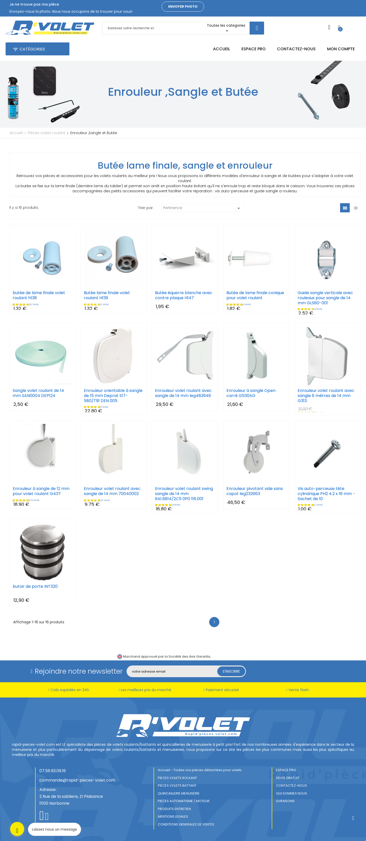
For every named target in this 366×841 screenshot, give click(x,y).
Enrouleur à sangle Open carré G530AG (251, 393)
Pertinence (202, 208)
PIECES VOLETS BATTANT (177, 785)
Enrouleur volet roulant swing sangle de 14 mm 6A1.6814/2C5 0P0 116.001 (184, 493)
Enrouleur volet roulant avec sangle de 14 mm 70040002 (112, 491)
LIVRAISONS (285, 801)
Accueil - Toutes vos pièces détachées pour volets (200, 770)
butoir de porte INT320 (35, 586)
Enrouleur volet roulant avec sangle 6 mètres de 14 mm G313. (326, 395)
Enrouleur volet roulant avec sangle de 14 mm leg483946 (183, 393)
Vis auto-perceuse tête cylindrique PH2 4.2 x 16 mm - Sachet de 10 (326, 493)
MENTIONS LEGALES (173, 816)
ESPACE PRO (286, 770)
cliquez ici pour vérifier (229, 656)
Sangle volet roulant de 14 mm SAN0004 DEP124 (38, 393)
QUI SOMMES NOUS (291, 793)
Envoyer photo (182, 6)
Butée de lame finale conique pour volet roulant (255, 295)
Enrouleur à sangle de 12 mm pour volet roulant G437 (41, 491)
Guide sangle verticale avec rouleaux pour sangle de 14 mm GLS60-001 (325, 298)
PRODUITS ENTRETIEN (174, 808)
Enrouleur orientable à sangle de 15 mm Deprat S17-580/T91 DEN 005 (113, 395)
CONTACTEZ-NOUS (291, 785)
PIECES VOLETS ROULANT (177, 777)
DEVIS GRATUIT (287, 777)
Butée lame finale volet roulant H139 (107, 295)
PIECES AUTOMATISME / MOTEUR (183, 801)
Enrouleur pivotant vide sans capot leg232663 (254, 491)
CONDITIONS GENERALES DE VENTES (186, 824)
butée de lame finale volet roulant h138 (39, 295)
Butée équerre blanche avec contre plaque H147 (183, 295)
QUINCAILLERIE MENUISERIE (179, 793)
